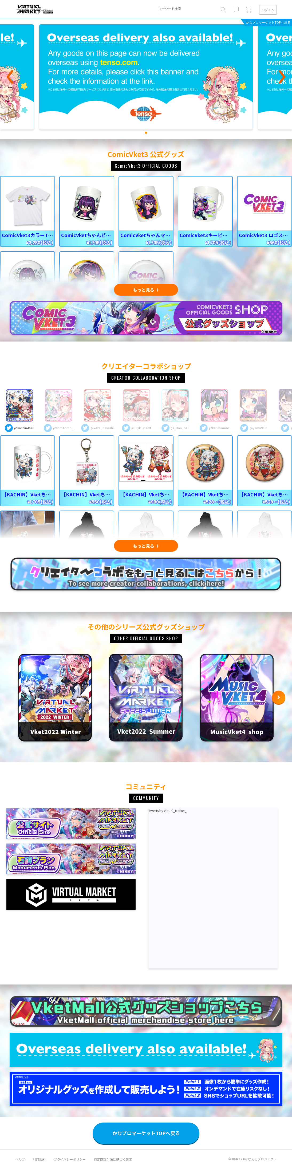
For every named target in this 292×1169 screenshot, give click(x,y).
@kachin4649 (24, 428)
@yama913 (258, 428)
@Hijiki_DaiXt (141, 428)
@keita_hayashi (102, 428)
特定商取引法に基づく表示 (113, 1159)
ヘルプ (20, 1159)
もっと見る (143, 290)
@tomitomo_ (63, 428)
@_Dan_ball (180, 428)
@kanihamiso (219, 428)
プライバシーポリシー (70, 1159)
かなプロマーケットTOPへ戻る (268, 22)
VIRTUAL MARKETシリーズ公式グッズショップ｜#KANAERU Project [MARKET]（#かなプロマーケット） (35, 9)
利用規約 (39, 1159)
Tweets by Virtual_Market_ (167, 810)
